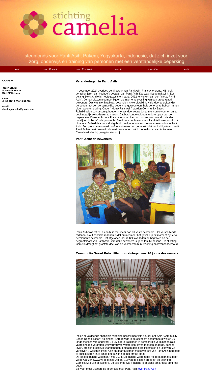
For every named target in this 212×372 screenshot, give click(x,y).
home (17, 69)
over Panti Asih (85, 69)
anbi (186, 69)
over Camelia (51, 69)
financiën (153, 69)
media (118, 69)
